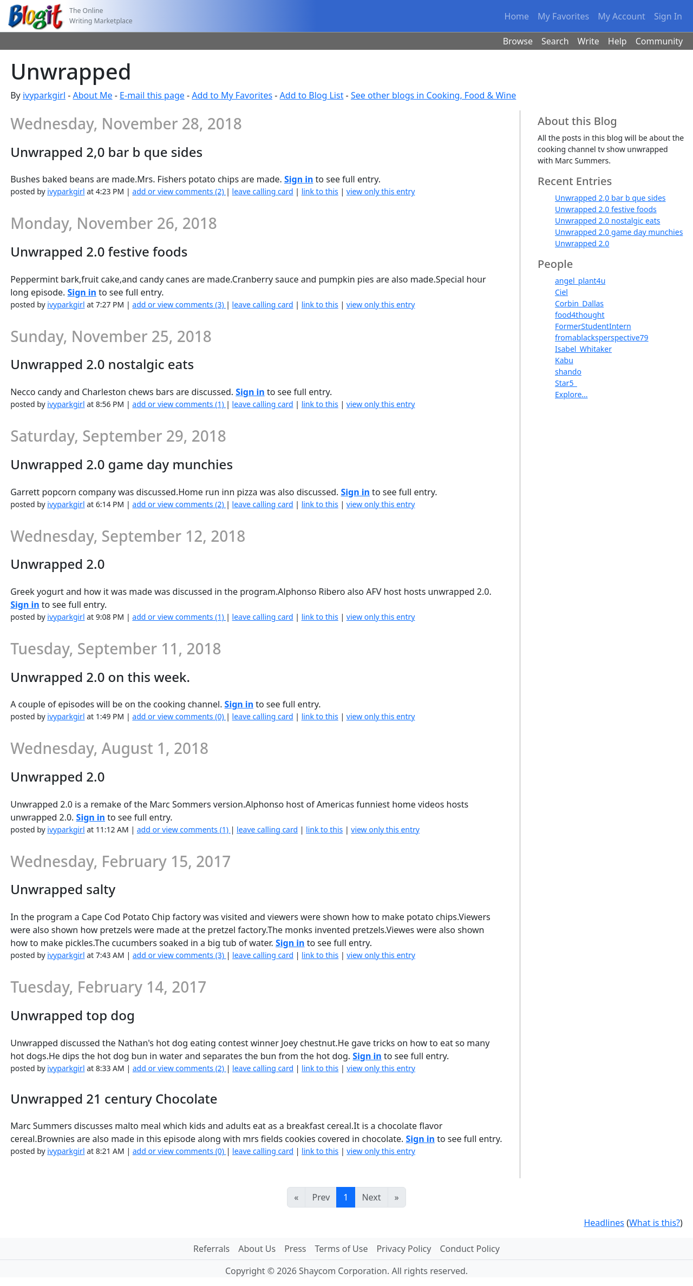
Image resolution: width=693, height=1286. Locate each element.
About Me (93, 95)
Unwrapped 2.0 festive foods (606, 209)
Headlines (604, 1223)
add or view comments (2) (179, 191)
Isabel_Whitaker (583, 349)
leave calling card (262, 191)
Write (588, 41)
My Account (621, 16)
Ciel (561, 292)
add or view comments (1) (179, 404)
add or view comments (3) (179, 304)
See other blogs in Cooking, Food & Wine (433, 95)
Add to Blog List (312, 95)
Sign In (668, 16)
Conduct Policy (469, 1249)
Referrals (211, 1249)
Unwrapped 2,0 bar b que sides (610, 198)
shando (568, 371)
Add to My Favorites (232, 95)
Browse (518, 41)
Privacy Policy (403, 1249)
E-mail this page (152, 95)
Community (659, 41)
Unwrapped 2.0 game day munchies (619, 232)
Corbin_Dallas (579, 303)
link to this (320, 191)
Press (295, 1249)
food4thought (580, 315)
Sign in (298, 179)
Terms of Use (341, 1249)
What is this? (654, 1223)
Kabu (564, 360)
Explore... (571, 394)
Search (555, 41)
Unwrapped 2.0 (582, 243)
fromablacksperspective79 (602, 337)
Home (517, 16)
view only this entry (380, 191)
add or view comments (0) (179, 716)
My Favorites (563, 16)
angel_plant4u (580, 280)
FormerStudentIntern (593, 326)
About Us (257, 1249)
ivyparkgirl (44, 95)
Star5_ (566, 383)
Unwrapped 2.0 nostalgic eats (607, 220)
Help (617, 41)
